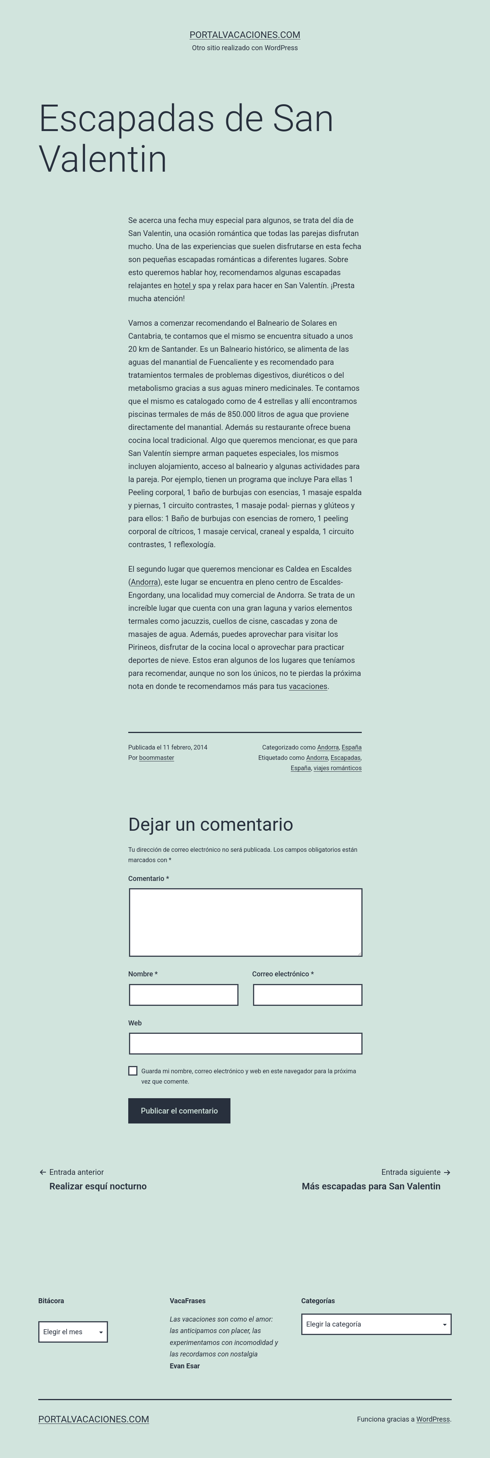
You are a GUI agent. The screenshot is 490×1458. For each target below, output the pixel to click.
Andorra (144, 582)
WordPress (433, 1419)
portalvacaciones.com (245, 35)
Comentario (148, 878)
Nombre (143, 974)
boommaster (156, 757)
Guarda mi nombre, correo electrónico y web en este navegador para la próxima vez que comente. (248, 1076)
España (351, 747)
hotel (183, 285)
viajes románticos (338, 768)
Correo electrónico (283, 974)
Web (135, 1023)
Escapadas (346, 757)
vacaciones (308, 686)
